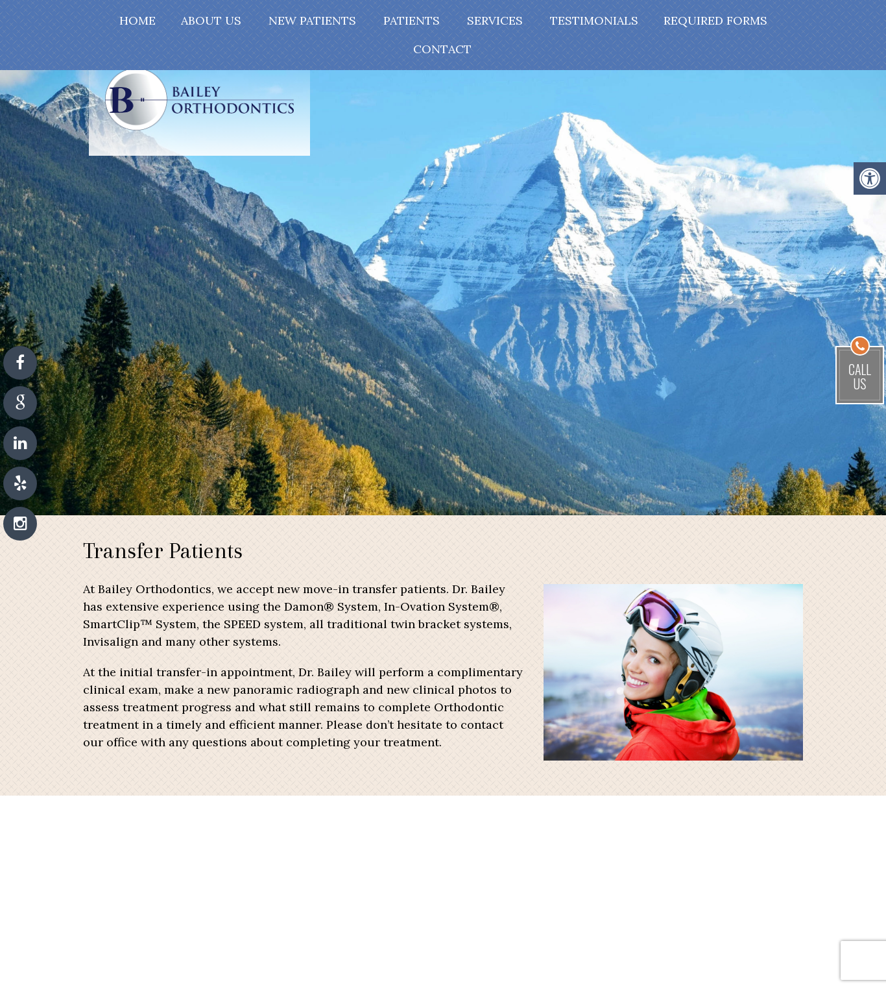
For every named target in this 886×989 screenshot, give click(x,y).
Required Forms (715, 20)
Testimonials (594, 20)
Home (137, 20)
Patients (411, 20)
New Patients (312, 20)
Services (495, 20)
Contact (442, 49)
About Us (211, 20)
